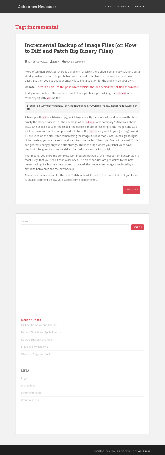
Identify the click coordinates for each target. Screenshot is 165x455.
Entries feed (28, 385)
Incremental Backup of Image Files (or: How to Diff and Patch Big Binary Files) (81, 48)
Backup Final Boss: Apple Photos (41, 332)
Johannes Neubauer (37, 6)
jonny (56, 61)
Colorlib (120, 451)
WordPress (144, 451)
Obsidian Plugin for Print (35, 354)
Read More (131, 189)
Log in (25, 378)
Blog (138, 6)
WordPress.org (30, 400)
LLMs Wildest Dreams (34, 347)
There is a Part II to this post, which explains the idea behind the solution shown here (87, 87)
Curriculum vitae (115, 6)
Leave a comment (75, 61)
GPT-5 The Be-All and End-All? (39, 325)
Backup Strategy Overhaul (36, 339)
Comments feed (31, 393)
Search (25, 221)
